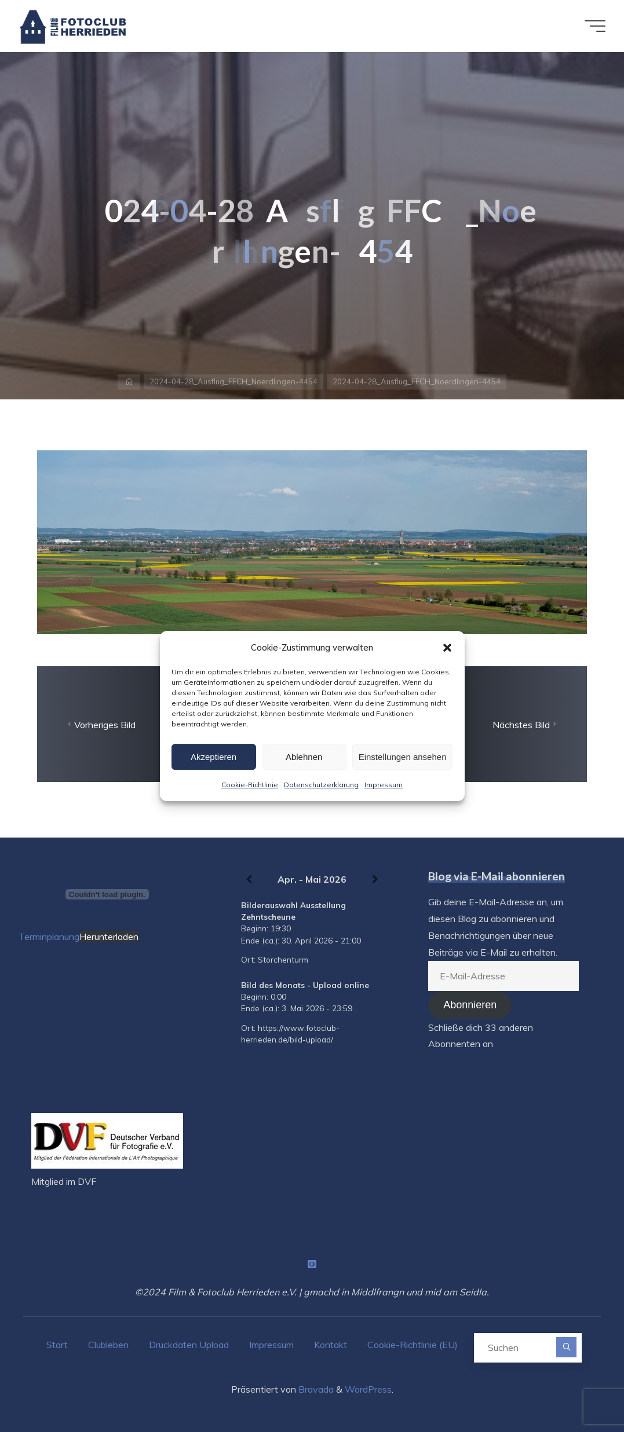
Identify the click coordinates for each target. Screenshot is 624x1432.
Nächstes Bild (525, 724)
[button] (447, 647)
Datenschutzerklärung (321, 784)
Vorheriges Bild (100, 724)
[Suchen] (566, 1347)
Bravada (315, 1389)
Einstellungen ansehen (403, 757)
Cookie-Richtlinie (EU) (412, 1344)
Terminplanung (49, 936)
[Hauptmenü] (595, 26)
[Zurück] (249, 880)
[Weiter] (376, 880)
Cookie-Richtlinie (249, 784)
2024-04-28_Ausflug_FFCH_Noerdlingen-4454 (233, 381)
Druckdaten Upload (189, 1344)
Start (57, 1344)
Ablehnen (304, 757)
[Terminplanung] (107, 894)
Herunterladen (108, 936)
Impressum (383, 784)
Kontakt (330, 1344)
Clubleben (108, 1344)
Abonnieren (470, 1005)
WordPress (368, 1389)
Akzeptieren (213, 757)
